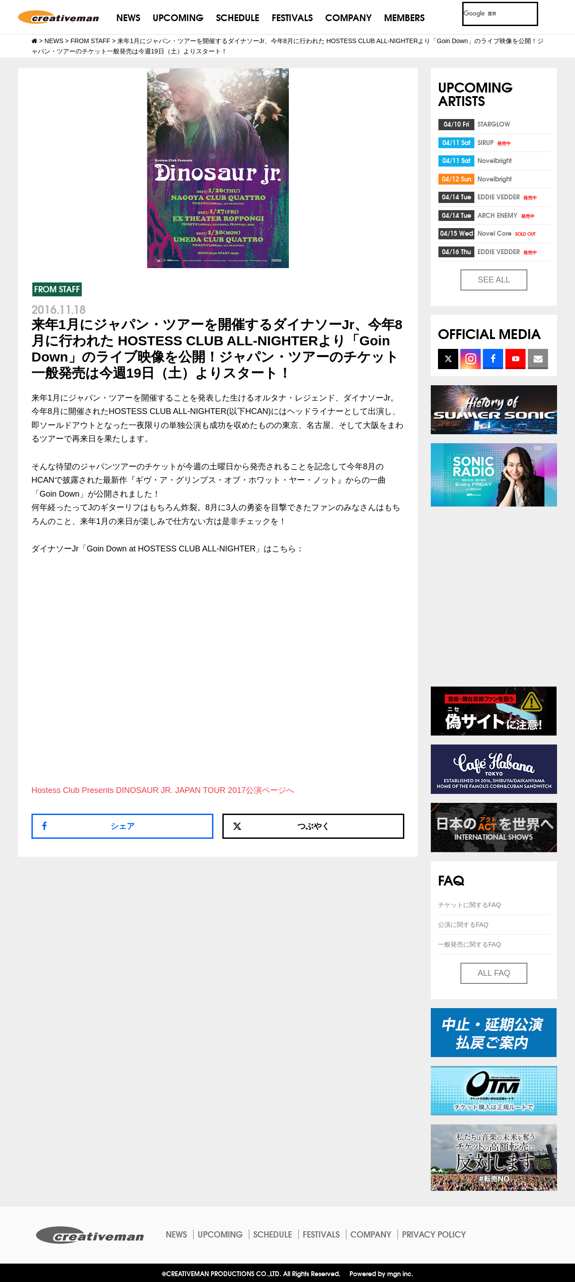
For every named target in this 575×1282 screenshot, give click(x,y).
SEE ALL (494, 279)
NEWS (128, 17)
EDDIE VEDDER (508, 197)
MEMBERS (404, 17)
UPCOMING (178, 17)
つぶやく (281, 826)
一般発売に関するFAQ (469, 944)
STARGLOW (494, 124)
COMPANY (348, 17)
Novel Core (507, 233)
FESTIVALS (292, 17)
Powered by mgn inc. (381, 1273)
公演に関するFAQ (463, 924)
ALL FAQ (494, 973)
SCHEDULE (237, 17)
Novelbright (495, 160)
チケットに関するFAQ (469, 904)
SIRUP (495, 142)
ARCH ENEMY (507, 215)
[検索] (489, 14)
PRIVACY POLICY (434, 1234)
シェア (123, 826)
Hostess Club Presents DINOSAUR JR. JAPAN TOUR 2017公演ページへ (162, 790)
